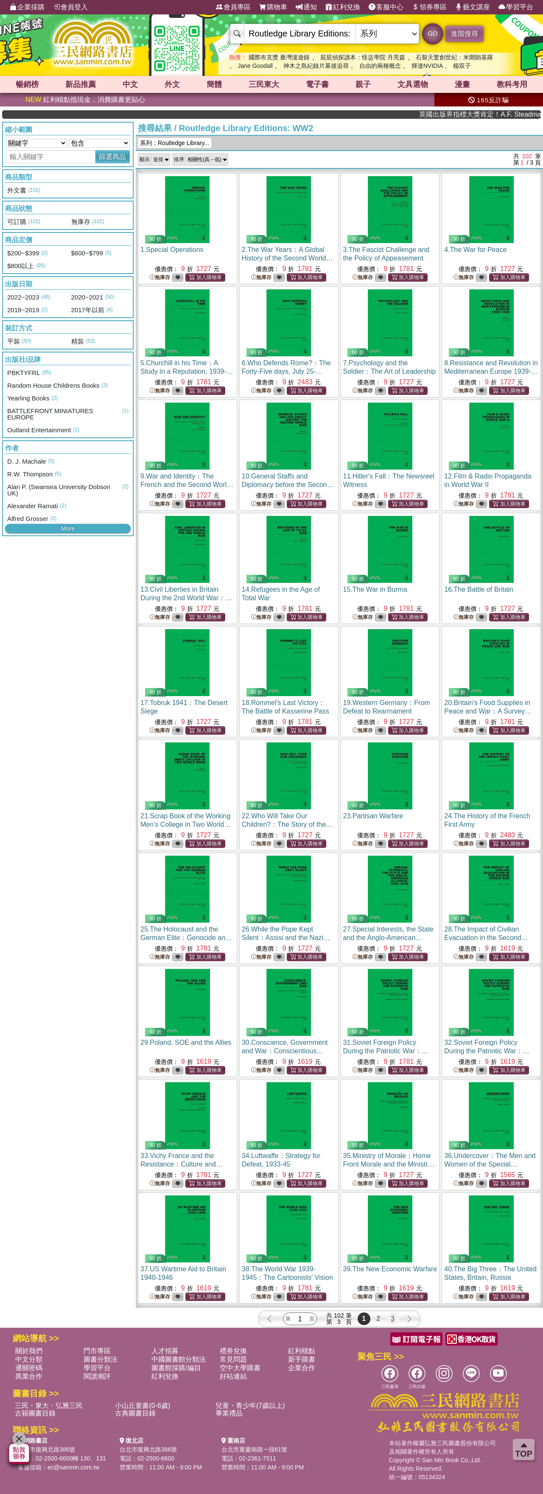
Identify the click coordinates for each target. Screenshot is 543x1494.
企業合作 (301, 1367)
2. (287, 258)
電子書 (317, 84)
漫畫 (462, 84)
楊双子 (462, 65)
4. (475, 249)
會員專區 (233, 7)
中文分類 (28, 1359)
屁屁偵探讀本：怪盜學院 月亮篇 (362, 57)
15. (375, 589)
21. (185, 824)
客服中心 (386, 7)
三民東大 (264, 84)
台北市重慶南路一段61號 (254, 1449)
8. (491, 371)
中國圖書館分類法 (178, 1359)
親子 (363, 84)
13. (186, 598)
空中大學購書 (240, 1367)
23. (373, 816)
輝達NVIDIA (428, 65)
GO (432, 33)
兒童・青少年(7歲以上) (250, 1405)
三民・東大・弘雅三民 (49, 1405)
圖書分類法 (101, 1359)
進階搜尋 (464, 33)
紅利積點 (301, 1350)
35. (389, 1164)
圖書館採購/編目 (176, 1367)
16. (478, 589)
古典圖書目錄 (135, 1413)
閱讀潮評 (97, 1376)
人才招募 (165, 1350)
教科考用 (512, 84)
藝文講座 (472, 7)
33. (181, 1164)
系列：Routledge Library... (174, 143)
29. (185, 1042)
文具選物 (412, 84)
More (68, 528)
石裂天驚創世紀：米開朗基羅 (454, 57)
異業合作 (28, 1376)
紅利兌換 (342, 7)
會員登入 (70, 7)
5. (186, 371)
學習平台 (515, 7)
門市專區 (97, 1350)
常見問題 (233, 1359)
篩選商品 (112, 156)
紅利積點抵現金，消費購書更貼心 (85, 99)
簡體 (214, 84)
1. (172, 249)
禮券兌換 (233, 1350)
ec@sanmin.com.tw (73, 1467)
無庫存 (160, 277)
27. (388, 938)
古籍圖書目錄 (35, 1413)
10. (288, 485)
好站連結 (233, 1376)
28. (486, 938)
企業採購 (27, 7)
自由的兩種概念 (380, 65)
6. (286, 371)
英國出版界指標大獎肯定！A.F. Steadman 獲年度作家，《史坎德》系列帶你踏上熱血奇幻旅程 (504, 114)
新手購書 (301, 1359)
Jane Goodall (255, 65)
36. (489, 1164)
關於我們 (28, 1350)
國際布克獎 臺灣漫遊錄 (279, 57)
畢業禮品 (229, 1413)
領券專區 (429, 7)
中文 (130, 84)
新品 (80, 84)
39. (390, 1269)
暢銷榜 (27, 84)
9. (186, 485)
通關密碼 (28, 1367)
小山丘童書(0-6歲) (142, 1405)
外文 (172, 84)
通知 (306, 7)
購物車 (273, 7)
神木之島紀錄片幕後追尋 (316, 65)
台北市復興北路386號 (46, 1449)
